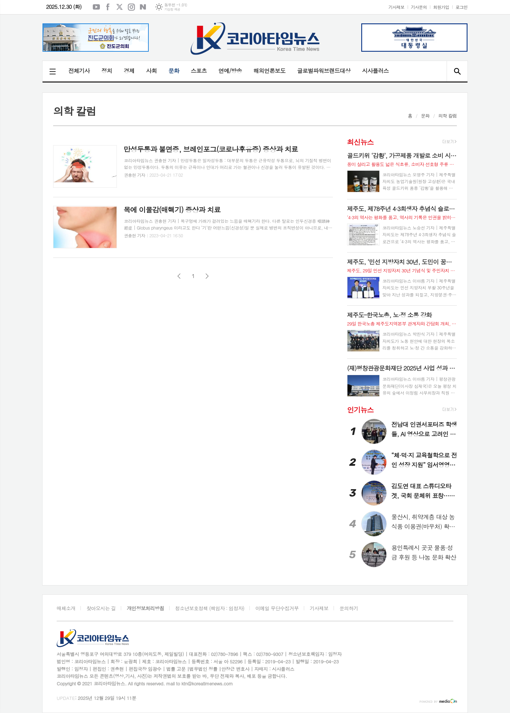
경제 (129, 71)
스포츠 (199, 71)
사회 (151, 71)
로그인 (461, 7)
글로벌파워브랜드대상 (323, 71)
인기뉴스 (360, 409)
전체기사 (79, 71)
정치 (106, 71)
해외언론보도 (269, 71)
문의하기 (348, 608)
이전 (179, 276)
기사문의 (419, 7)
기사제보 (396, 7)
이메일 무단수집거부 (277, 608)
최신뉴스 (360, 142)
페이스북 (108, 7)
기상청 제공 (172, 9)
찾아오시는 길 (101, 608)
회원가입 (441, 7)
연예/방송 (230, 71)
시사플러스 (375, 71)
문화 (173, 71)
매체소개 (66, 608)
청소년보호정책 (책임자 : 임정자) (209, 608)
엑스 (119, 7)
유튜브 (96, 7)
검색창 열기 (457, 71)
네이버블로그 (143, 7)
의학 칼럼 (447, 115)
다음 (207, 276)
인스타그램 (131, 7)
